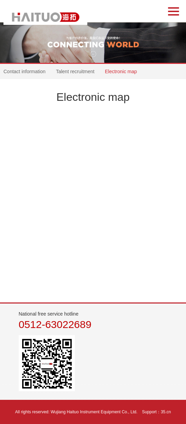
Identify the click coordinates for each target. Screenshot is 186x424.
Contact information (24, 71)
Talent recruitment (75, 71)
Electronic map (121, 71)
